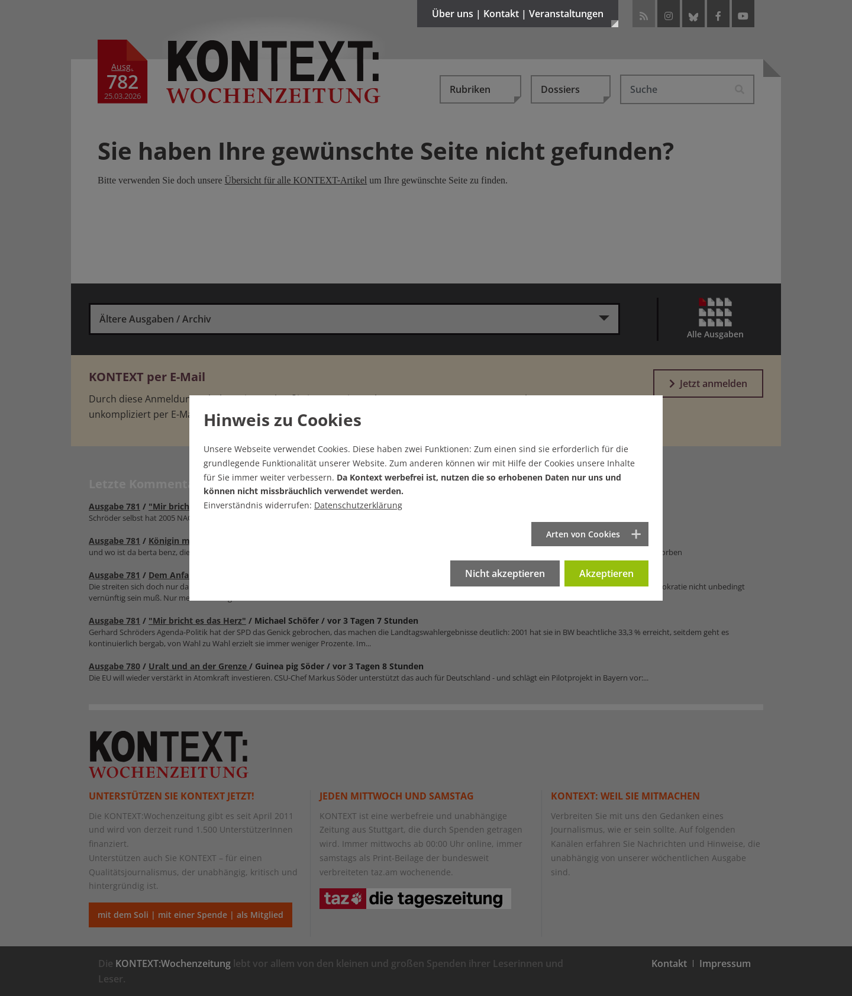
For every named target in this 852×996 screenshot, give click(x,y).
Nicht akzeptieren (505, 573)
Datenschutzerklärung (358, 505)
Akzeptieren (606, 573)
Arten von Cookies (583, 534)
